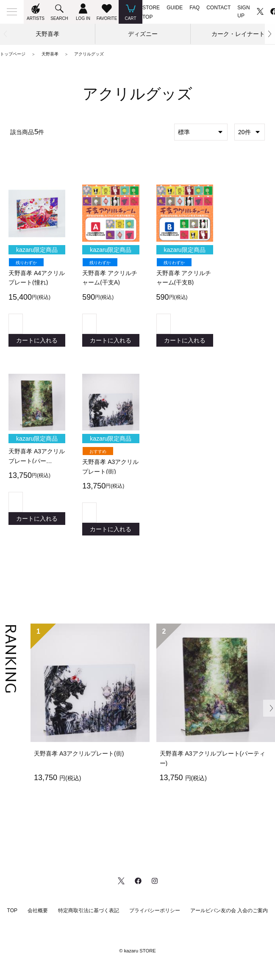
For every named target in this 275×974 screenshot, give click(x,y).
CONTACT (218, 8)
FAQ (194, 8)
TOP (12, 918)
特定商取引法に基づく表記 (88, 918)
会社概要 (38, 918)
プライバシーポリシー (154, 918)
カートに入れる (37, 342)
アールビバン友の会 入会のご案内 (229, 918)
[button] (270, 34)
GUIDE (175, 8)
